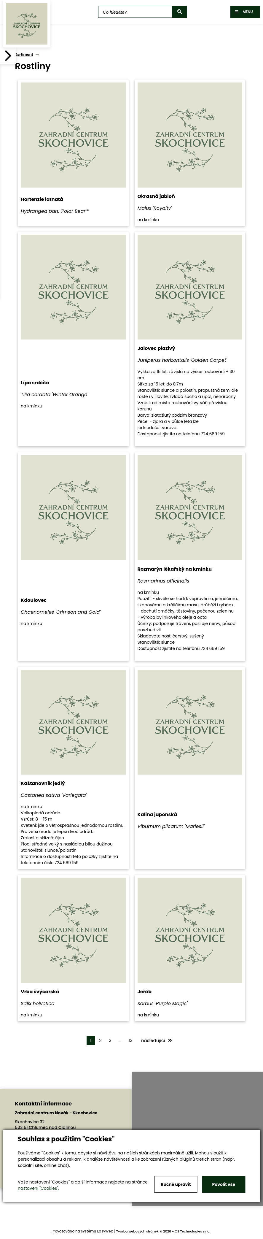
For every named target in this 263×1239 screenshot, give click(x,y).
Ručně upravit (176, 1184)
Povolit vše (223, 1184)
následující (156, 1040)
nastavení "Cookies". (38, 1188)
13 (130, 1040)
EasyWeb (105, 1231)
